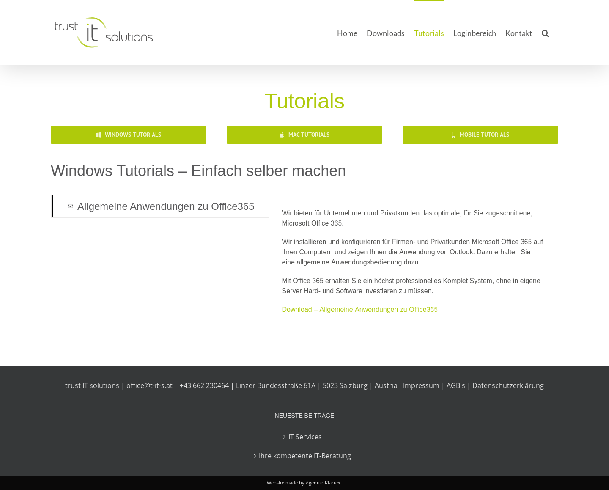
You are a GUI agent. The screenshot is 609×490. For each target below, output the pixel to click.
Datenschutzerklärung (508, 385)
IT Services (305, 436)
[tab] (160, 206)
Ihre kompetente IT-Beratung (305, 455)
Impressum (421, 385)
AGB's (456, 385)
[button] (545, 32)
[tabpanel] (413, 265)
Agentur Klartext (324, 482)
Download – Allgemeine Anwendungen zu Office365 (360, 309)
